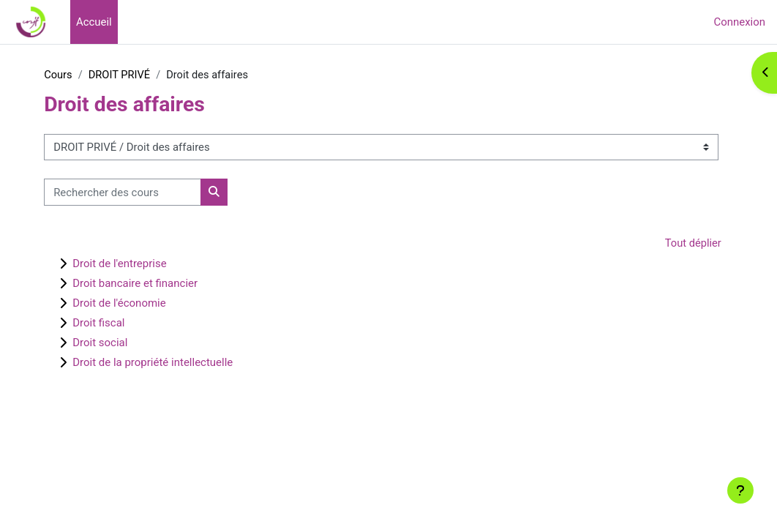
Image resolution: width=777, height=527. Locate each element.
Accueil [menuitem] (94, 22)
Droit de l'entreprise (139, 264)
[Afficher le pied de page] (740, 490)
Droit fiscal (118, 323)
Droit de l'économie (139, 303)
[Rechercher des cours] (142, 192)
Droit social (119, 343)
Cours (78, 75)
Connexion (739, 22)
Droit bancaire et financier (154, 284)
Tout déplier (672, 243)
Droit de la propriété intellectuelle (172, 363)
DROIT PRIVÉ (140, 75)
